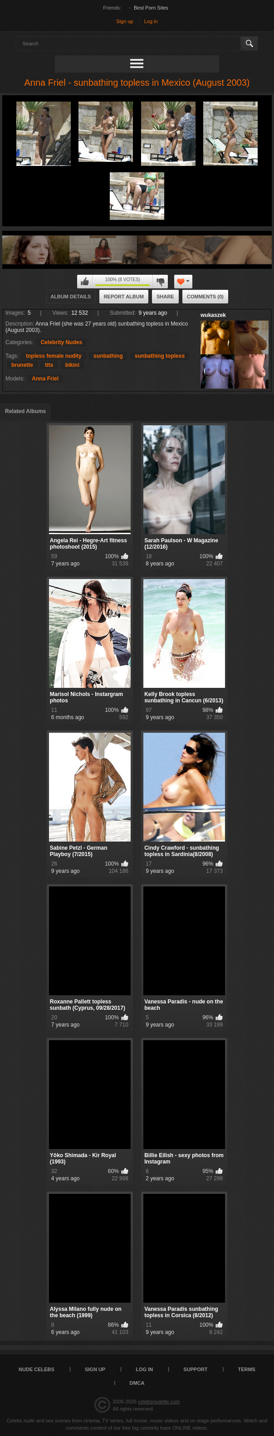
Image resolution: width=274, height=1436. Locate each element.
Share (165, 296)
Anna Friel (45, 378)
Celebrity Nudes (61, 342)
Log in (151, 21)
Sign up (124, 21)
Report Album (124, 296)
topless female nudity (54, 356)
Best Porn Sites (151, 7)
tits (49, 365)
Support (195, 1369)
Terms (246, 1369)
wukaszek (213, 315)
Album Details (70, 296)
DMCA (137, 1383)
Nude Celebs (36, 1369)
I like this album (85, 281)
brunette (22, 365)
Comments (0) (205, 296)
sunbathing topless (160, 356)
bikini (72, 365)
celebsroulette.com (159, 1401)
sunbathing (108, 356)
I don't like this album (160, 281)
